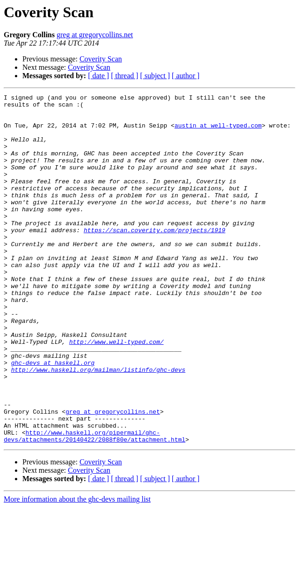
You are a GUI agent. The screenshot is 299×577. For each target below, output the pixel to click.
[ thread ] (124, 76)
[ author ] (186, 76)
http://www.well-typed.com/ (116, 392)
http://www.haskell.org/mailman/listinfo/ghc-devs (98, 425)
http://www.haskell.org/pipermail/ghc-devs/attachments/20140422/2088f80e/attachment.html (94, 504)
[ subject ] (155, 76)
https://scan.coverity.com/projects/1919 (154, 258)
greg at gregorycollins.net (94, 35)
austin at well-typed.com (218, 132)
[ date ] (98, 76)
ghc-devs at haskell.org (53, 417)
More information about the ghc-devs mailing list (77, 569)
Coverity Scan (101, 59)
